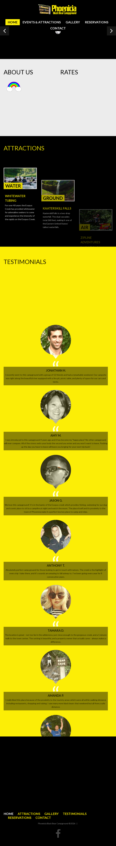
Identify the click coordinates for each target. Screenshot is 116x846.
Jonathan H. (56, 608)
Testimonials (75, 814)
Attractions (29, 814)
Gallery (73, 22)
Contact (58, 28)
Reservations (96, 22)
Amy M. (55, 673)
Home (13, 22)
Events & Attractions (42, 22)
